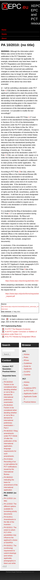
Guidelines (28, 363)
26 (20, 172)
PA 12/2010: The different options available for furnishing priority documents (10, 509)
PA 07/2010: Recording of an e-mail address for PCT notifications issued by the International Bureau (10, 466)
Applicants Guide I (31, 393)
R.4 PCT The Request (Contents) (17, 329)
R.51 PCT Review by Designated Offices (20, 337)
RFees (26, 360)
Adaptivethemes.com (28, 572)
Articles (26, 354)
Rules (26, 357)
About (4, 38)
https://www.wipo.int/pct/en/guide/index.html (21, 281)
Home (4, 30)
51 (25, 269)
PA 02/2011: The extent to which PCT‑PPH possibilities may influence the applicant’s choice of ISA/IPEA (10, 535)
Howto (4, 34)
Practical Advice (30, 402)
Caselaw (27, 375)
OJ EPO (27, 372)
